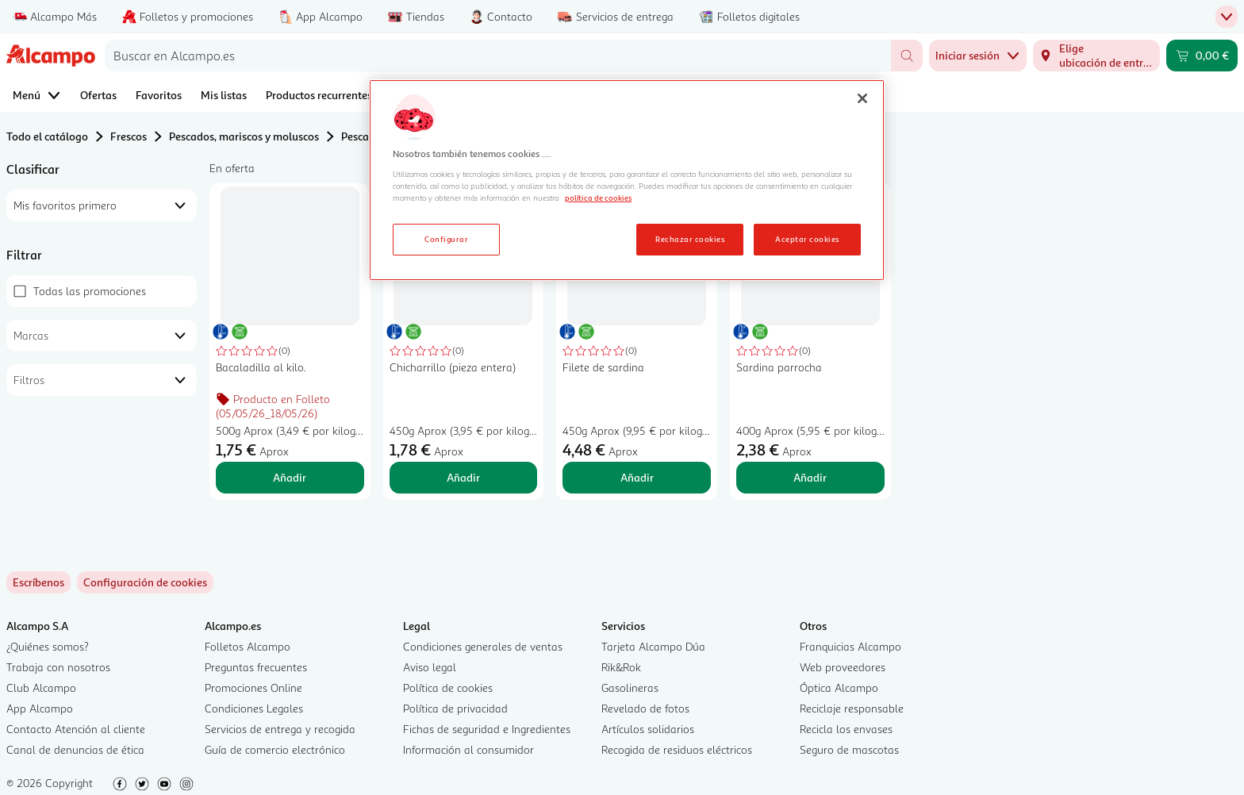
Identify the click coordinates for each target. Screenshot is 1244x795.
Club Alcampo (41, 687)
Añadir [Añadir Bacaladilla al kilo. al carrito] (289, 477)
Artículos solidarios (647, 728)
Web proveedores (842, 667)
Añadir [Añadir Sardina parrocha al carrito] (810, 477)
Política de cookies (448, 687)
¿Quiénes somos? (47, 646)
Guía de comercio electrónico (275, 749)
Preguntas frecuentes (256, 667)
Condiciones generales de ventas (482, 646)
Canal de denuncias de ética (75, 749)
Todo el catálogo (47, 136)
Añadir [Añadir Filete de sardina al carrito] (637, 477)
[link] (145, 582)
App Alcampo (39, 708)
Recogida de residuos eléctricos (676, 749)
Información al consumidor (468, 749)
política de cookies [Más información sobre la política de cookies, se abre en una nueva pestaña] (598, 197)
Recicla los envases (846, 728)
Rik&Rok (621, 667)
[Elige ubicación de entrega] (1096, 55)
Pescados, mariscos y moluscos (244, 136)
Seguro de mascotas (849, 749)
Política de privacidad (455, 708)
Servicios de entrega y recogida (280, 728)
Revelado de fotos (645, 708)
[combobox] (498, 55)
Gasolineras (629, 687)
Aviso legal (429, 667)
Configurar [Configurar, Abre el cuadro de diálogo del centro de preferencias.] (446, 239)
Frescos (128, 136)
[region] (627, 180)
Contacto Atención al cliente (75, 728)
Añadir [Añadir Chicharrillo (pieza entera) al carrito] (463, 477)
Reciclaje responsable (852, 708)
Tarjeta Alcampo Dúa (653, 646)
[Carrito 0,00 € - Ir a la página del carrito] (1202, 55)
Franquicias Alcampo (850, 646)
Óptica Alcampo (839, 687)
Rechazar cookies (689, 239)
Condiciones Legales (254, 708)
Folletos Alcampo (247, 646)
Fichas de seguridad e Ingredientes (486, 728)
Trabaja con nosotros (58, 667)
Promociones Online (253, 687)
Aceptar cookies (807, 239)
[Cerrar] (862, 98)
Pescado (361, 136)
